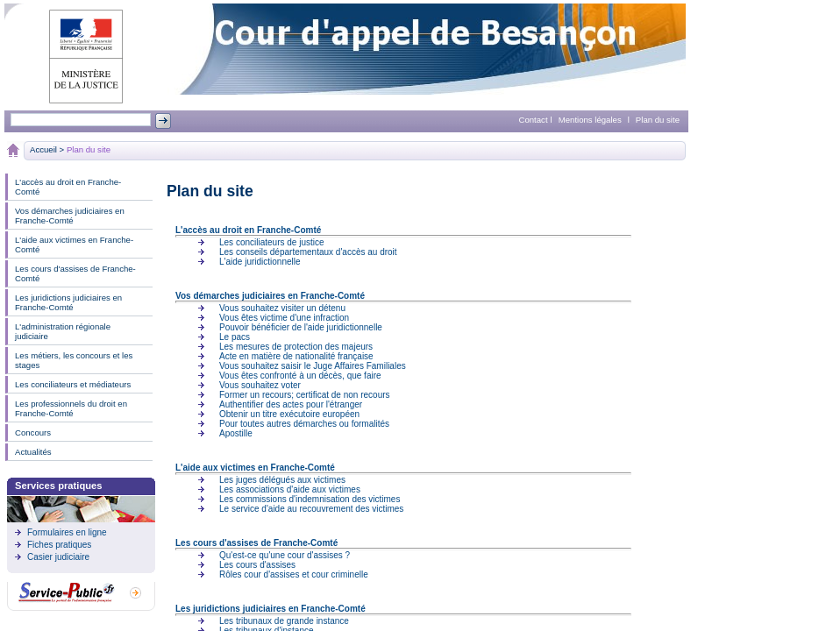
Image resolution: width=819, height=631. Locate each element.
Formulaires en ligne (67, 532)
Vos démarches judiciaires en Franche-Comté (70, 215)
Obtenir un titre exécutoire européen (289, 414)
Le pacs (234, 337)
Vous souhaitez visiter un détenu (282, 308)
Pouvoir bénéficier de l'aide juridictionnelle (300, 327)
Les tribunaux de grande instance (284, 621)
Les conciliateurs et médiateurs (73, 384)
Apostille (236, 433)
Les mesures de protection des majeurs (296, 346)
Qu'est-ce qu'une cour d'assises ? (284, 555)
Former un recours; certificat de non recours (304, 395)
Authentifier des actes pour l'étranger (290, 404)
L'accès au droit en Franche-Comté (68, 186)
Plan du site (658, 119)
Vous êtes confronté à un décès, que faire (300, 375)
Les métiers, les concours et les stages (73, 360)
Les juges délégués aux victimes (282, 480)
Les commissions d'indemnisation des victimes (309, 499)
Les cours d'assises (257, 565)
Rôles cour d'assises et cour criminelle (293, 574)
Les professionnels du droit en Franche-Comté (71, 408)
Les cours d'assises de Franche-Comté (75, 273)
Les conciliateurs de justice (271, 242)
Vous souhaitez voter (260, 385)
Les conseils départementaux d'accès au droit (308, 252)
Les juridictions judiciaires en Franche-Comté (68, 302)
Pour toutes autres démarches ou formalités (304, 424)
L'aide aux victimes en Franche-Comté (74, 244)
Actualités (33, 452)
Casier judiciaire (58, 557)
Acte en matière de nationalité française (296, 356)
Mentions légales (590, 119)
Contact (533, 119)
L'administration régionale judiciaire (62, 331)
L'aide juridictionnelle (260, 261)
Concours (33, 432)
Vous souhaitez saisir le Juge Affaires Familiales (312, 366)
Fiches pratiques (59, 544)
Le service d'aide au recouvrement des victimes (311, 509)
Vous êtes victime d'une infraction (284, 318)
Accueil (43, 149)
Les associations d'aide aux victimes (289, 489)
